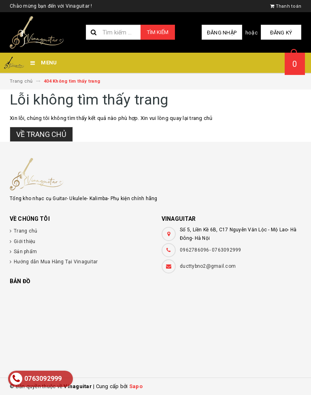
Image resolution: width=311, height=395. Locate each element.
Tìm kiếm (157, 32)
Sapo (136, 386)
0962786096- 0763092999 (210, 250)
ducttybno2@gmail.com (208, 266)
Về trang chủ (41, 134)
